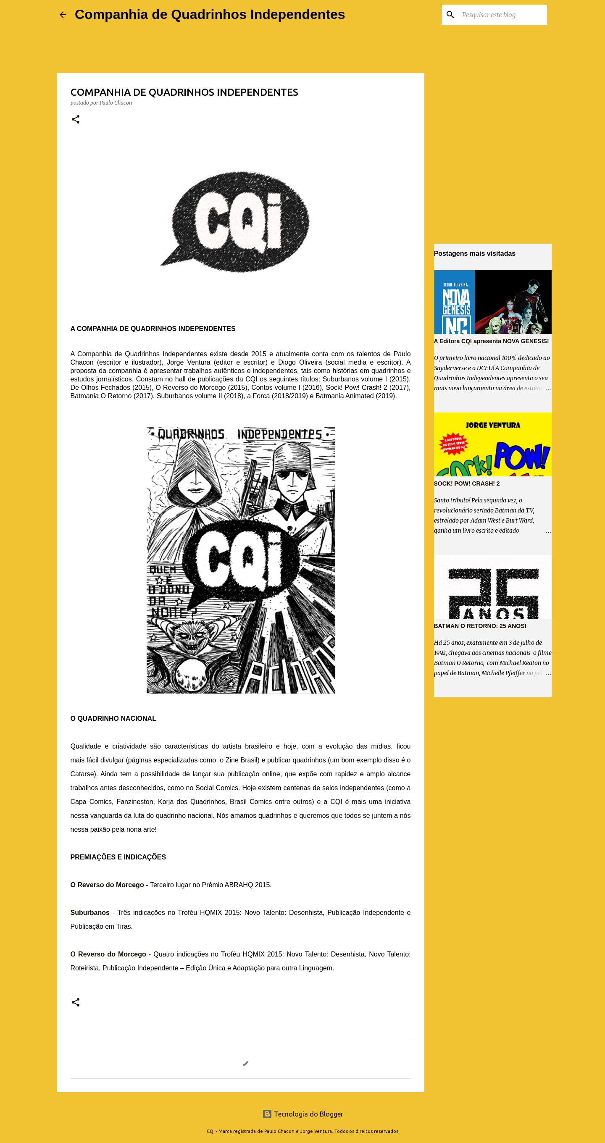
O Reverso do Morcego (107, 884)
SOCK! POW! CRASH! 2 (467, 483)
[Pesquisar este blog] (503, 15)
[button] (76, 120)
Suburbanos (90, 912)
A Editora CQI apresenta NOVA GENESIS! (491, 341)
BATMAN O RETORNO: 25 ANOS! (480, 626)
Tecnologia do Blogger (302, 1114)
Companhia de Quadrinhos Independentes (210, 14)
